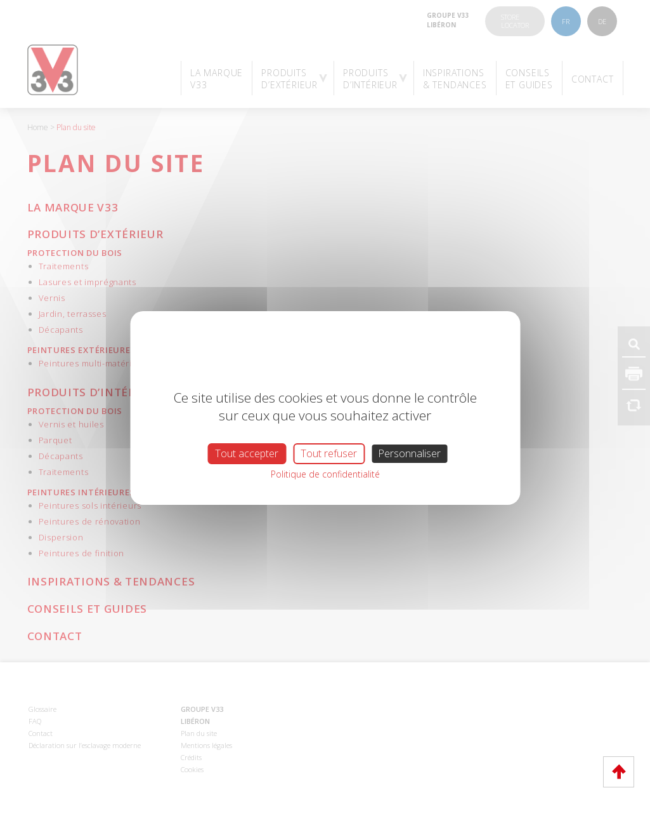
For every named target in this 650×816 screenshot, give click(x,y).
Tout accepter (246, 453)
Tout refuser (329, 453)
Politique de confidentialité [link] (325, 474)
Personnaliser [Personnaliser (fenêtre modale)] (409, 453)
